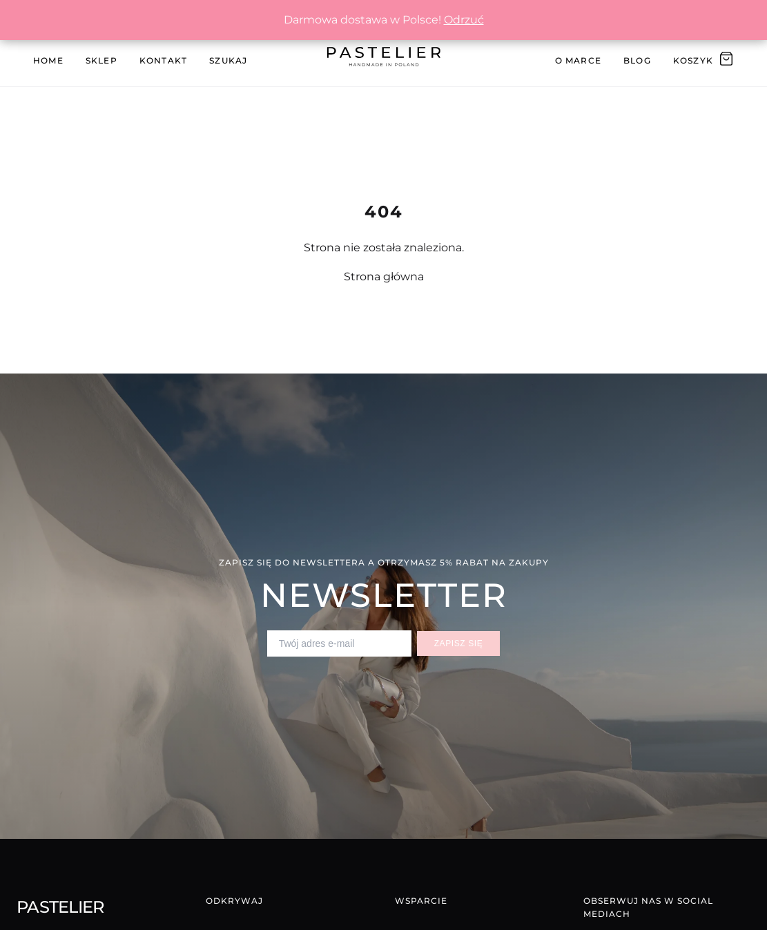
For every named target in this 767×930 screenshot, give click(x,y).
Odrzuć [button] (464, 19)
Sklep (101, 60)
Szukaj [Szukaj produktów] (228, 60)
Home (48, 60)
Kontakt (163, 60)
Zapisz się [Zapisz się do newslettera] (458, 643)
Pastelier (60, 907)
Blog (637, 60)
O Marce (578, 60)
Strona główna (384, 276)
